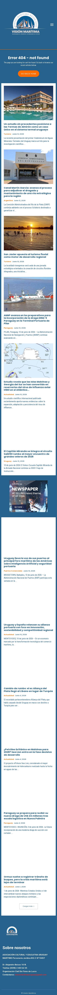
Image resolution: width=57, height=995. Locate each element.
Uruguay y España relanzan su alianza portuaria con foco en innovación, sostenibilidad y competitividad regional (28, 627)
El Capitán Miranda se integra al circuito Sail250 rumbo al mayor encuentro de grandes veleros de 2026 (28, 454)
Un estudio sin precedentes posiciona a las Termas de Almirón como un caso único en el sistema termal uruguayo (27, 126)
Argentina (8, 201)
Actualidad (9, 394)
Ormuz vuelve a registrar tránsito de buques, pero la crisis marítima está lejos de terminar (26, 879)
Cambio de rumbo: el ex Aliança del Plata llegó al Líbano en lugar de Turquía (28, 690)
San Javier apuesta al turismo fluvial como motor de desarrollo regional (26, 256)
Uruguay (8, 461)
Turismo (7, 134)
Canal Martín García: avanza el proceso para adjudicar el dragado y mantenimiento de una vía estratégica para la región (28, 192)
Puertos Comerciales (13, 571)
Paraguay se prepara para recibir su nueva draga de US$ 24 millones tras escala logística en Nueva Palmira (26, 815)
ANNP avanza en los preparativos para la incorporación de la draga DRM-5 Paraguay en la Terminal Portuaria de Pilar (27, 319)
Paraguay (8, 328)
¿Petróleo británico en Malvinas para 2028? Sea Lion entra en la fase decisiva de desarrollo (28, 752)
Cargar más (28, 906)
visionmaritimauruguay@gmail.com (30, 975)
